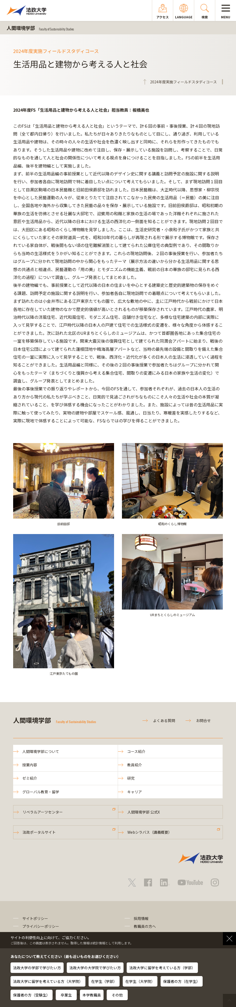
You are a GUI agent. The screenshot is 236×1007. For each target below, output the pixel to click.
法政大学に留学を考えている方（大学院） (48, 981)
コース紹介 (136, 751)
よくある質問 (164, 720)
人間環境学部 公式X (143, 812)
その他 (117, 995)
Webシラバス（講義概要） (149, 832)
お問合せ (203, 720)
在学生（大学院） (140, 981)
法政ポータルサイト (39, 832)
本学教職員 (92, 995)
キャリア (134, 791)
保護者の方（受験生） (31, 995)
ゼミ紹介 (29, 778)
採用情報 (141, 918)
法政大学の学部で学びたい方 (37, 967)
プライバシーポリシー (40, 926)
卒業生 (66, 995)
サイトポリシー (35, 918)
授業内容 (29, 764)
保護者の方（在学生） (181, 981)
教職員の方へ (145, 926)
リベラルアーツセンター (43, 812)
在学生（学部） (104, 981)
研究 (131, 778)
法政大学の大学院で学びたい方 (95, 967)
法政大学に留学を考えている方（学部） (162, 967)
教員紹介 (134, 764)
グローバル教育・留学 (40, 791)
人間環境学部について (40, 751)
